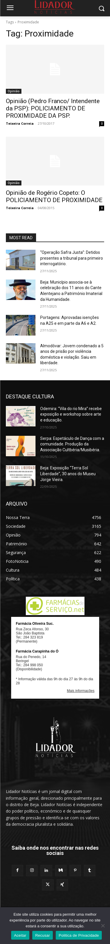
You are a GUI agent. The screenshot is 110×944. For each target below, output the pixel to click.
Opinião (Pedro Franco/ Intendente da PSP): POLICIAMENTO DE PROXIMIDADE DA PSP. (53, 108)
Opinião (14, 91)
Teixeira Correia (20, 123)
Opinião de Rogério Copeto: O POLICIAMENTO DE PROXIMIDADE (54, 196)
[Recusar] (103, 926)
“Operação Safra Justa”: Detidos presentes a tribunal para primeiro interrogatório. (71, 258)
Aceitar (20, 935)
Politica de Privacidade (79, 935)
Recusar (42, 935)
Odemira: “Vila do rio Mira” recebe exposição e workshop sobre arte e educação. (71, 414)
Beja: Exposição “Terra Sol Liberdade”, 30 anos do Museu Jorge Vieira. (68, 474)
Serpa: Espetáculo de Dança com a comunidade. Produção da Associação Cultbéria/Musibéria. (72, 444)
